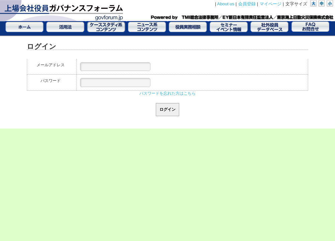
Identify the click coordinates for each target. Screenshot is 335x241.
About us (225, 3)
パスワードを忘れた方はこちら (167, 93)
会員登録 (247, 3)
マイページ (270, 3)
